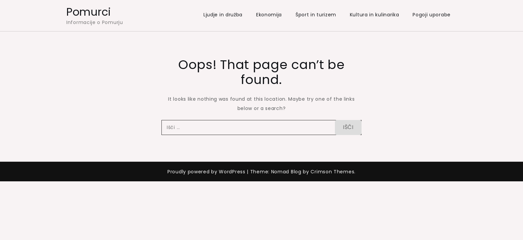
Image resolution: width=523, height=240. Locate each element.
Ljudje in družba (222, 14)
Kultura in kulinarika (374, 14)
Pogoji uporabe (432, 14)
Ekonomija (269, 14)
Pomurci (88, 11)
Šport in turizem (316, 14)
